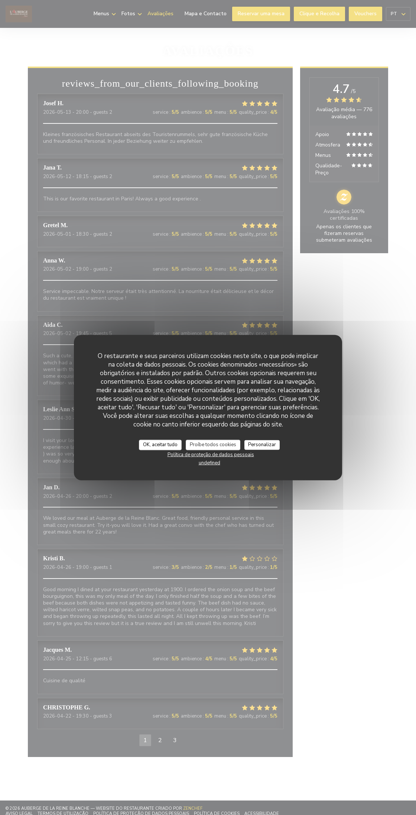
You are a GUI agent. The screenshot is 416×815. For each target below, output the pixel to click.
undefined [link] (209, 462)
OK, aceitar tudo (160, 444)
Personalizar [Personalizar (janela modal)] (262, 444)
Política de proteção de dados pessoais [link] (211, 454)
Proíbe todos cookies (213, 444)
